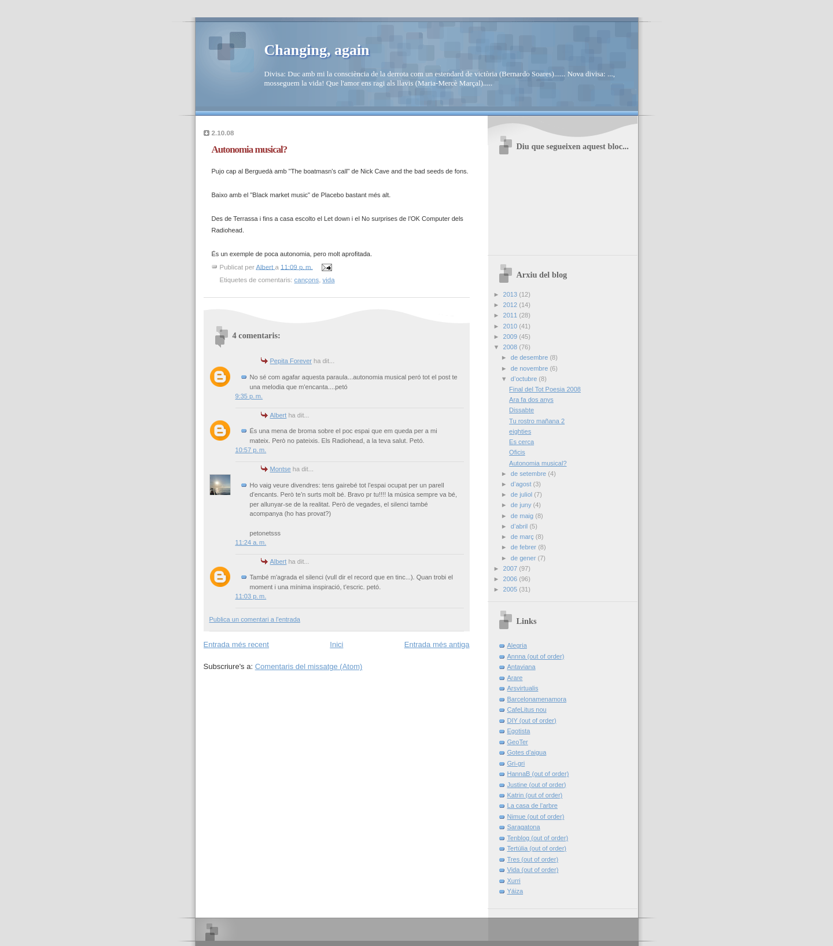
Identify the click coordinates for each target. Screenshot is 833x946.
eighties (520, 431)
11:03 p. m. (251, 596)
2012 (511, 304)
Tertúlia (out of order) (537, 848)
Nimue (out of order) (536, 816)
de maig (523, 515)
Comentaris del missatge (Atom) (309, 666)
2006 (511, 578)
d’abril (520, 526)
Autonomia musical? (537, 463)
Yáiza (515, 891)
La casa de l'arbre (532, 805)
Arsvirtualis (523, 688)
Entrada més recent (236, 644)
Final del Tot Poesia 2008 (545, 389)
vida (329, 279)
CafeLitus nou (527, 709)
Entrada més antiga (437, 644)
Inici (336, 644)
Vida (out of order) (533, 869)
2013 (511, 294)
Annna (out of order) (536, 656)
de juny (522, 504)
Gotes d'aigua (527, 752)
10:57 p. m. (251, 449)
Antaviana (521, 666)
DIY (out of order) (531, 720)
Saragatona (523, 826)
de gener (524, 558)
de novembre (530, 368)
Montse (280, 468)
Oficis (517, 452)
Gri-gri (516, 763)
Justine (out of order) (536, 784)
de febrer (524, 547)
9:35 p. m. (249, 396)
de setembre (529, 473)
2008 (511, 346)
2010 (511, 326)
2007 (511, 568)
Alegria (517, 645)
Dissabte (521, 410)
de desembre (530, 357)
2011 (511, 315)
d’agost (522, 484)
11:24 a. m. (251, 542)
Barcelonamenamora (537, 699)
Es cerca (521, 441)
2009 (511, 336)
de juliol (523, 494)
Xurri (514, 880)
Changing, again (317, 50)
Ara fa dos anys (531, 399)
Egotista (518, 730)
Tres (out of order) (533, 859)
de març (523, 536)
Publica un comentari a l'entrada (254, 619)
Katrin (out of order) (535, 795)
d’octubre (525, 378)
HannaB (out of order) (538, 773)
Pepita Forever (291, 360)
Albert (278, 415)
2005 (511, 589)
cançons (306, 279)
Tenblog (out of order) (538, 837)
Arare (515, 677)
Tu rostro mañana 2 (537, 420)
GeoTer (517, 741)
